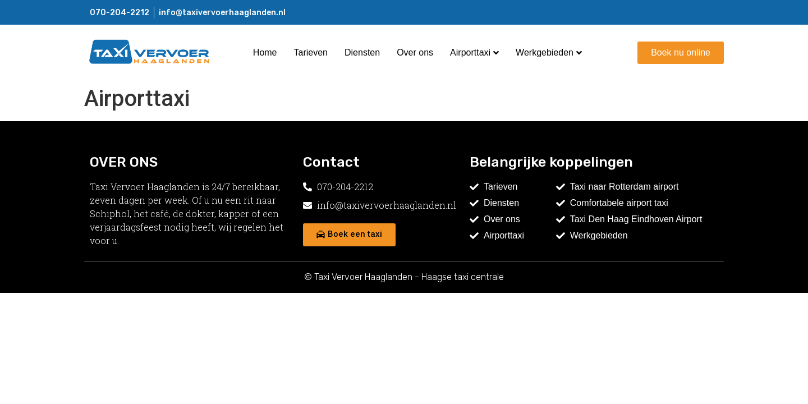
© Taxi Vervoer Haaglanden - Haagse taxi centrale (404, 277)
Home (265, 52)
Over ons (415, 52)
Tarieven (311, 52)
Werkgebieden (549, 52)
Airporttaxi (474, 52)
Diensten (362, 52)
